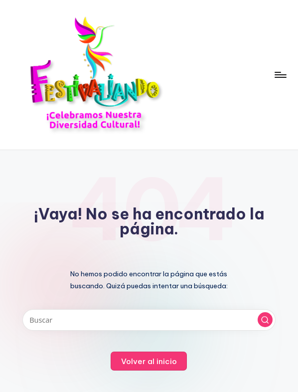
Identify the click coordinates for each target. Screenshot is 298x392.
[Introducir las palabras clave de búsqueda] (149, 320)
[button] (265, 319)
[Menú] (280, 75)
